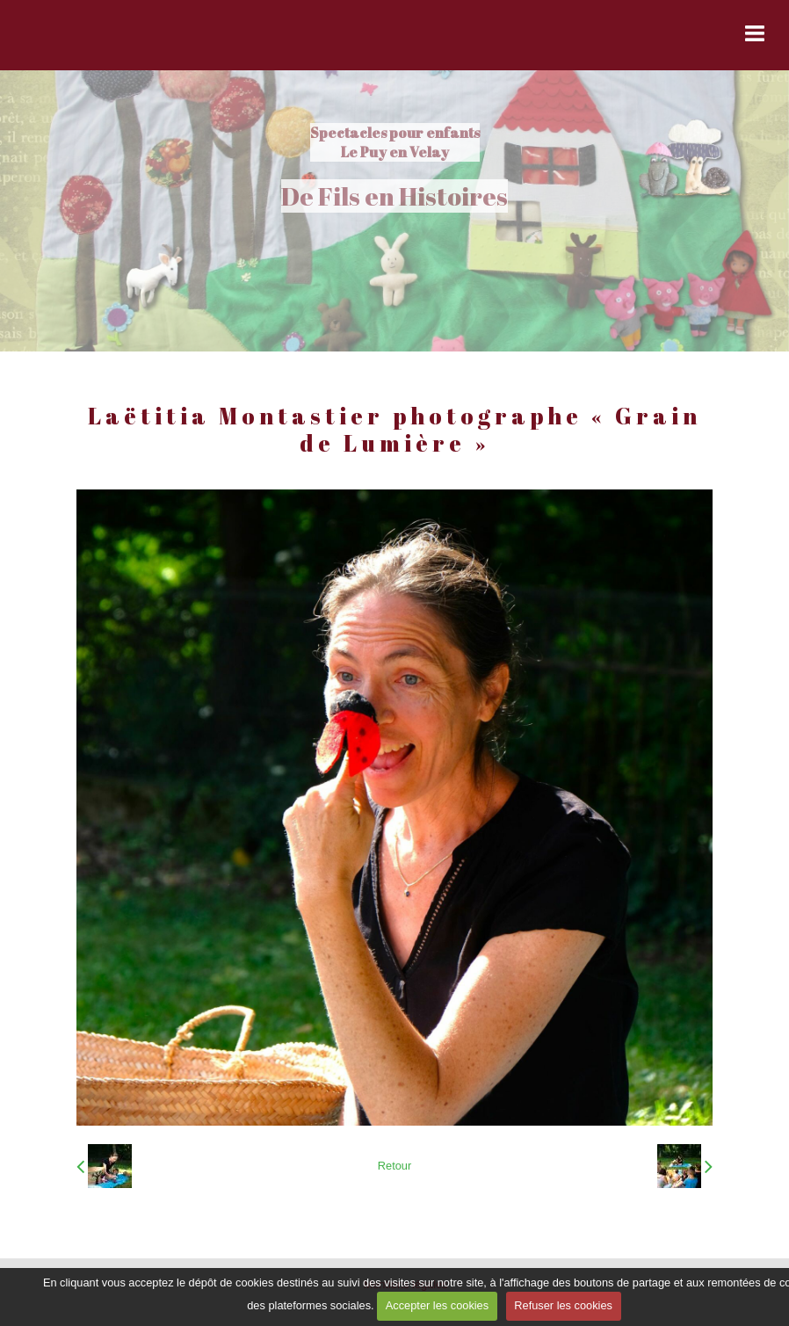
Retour (394, 1165)
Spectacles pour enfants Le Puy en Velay (395, 142)
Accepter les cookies (437, 1305)
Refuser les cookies (563, 1305)
